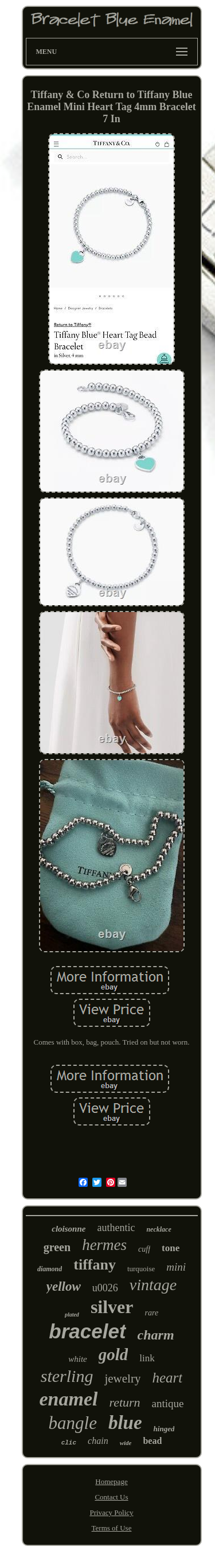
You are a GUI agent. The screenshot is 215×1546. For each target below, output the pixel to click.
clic (68, 1442)
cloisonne (68, 1228)
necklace (158, 1229)
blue (125, 1422)
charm (156, 1334)
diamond (49, 1269)
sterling (67, 1375)
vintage (153, 1285)
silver (112, 1306)
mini (176, 1267)
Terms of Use (112, 1528)
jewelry (122, 1378)
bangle (73, 1423)
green (57, 1247)
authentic (116, 1227)
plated (72, 1314)
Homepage (111, 1481)
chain (98, 1441)
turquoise (141, 1268)
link (146, 1358)
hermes (104, 1244)
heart (167, 1377)
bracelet (87, 1331)
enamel (68, 1398)
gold (113, 1354)
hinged (164, 1428)
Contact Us (111, 1497)
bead (152, 1441)
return (124, 1402)
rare (152, 1313)
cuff (144, 1249)
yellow (63, 1286)
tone (170, 1248)
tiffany (94, 1264)
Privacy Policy (111, 1512)
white (77, 1359)
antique (168, 1403)
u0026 (105, 1288)
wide (126, 1442)
